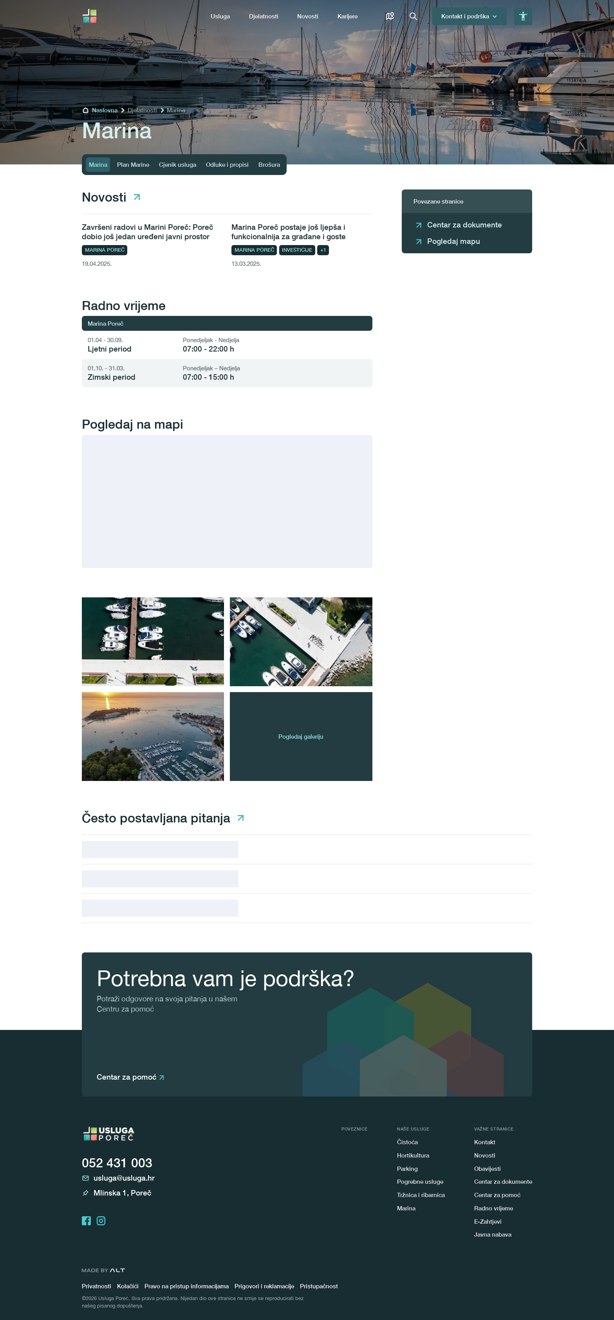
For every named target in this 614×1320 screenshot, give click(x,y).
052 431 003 (117, 1162)
